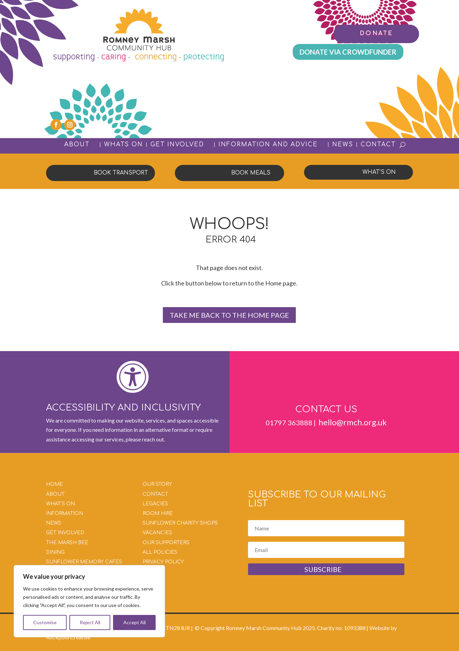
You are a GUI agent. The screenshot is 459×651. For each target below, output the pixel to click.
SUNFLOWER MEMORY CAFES (84, 561)
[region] (89, 601)
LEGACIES (155, 503)
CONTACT (378, 144)
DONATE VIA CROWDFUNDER (348, 52)
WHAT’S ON (60, 503)
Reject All (90, 622)
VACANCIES (157, 532)
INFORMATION (64, 513)
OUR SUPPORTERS (166, 542)
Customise (45, 622)
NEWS (342, 144)
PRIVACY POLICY (163, 561)
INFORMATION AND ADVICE (268, 145)
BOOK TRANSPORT (121, 173)
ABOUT (77, 145)
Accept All (134, 622)
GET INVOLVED (177, 145)
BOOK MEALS (250, 173)
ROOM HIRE (158, 513)
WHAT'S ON (379, 172)
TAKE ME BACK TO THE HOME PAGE (229, 315)
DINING (55, 552)
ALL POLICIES (160, 552)
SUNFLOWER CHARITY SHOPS (180, 523)
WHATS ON (123, 144)
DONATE (376, 33)
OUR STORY (157, 484)
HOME (54, 484)
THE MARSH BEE (67, 542)
